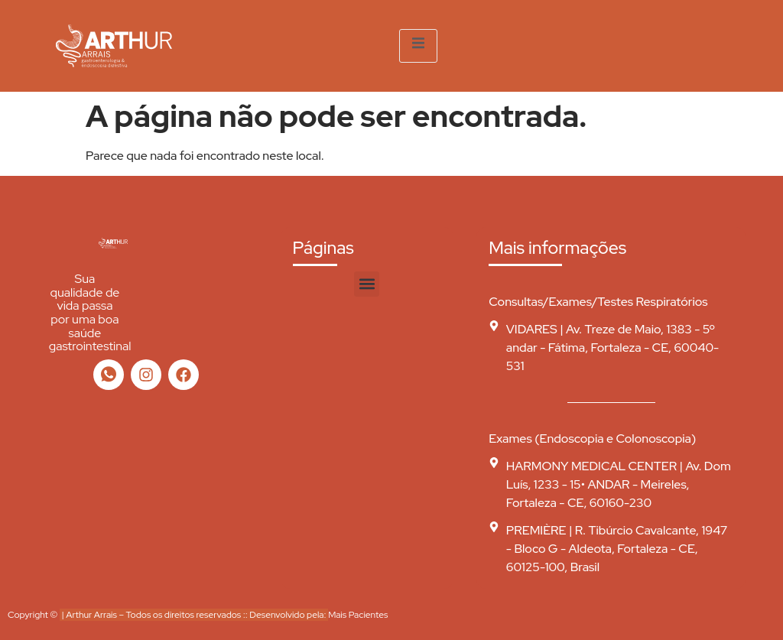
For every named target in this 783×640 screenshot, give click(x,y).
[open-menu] (418, 45)
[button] (366, 284)
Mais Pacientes (358, 615)
